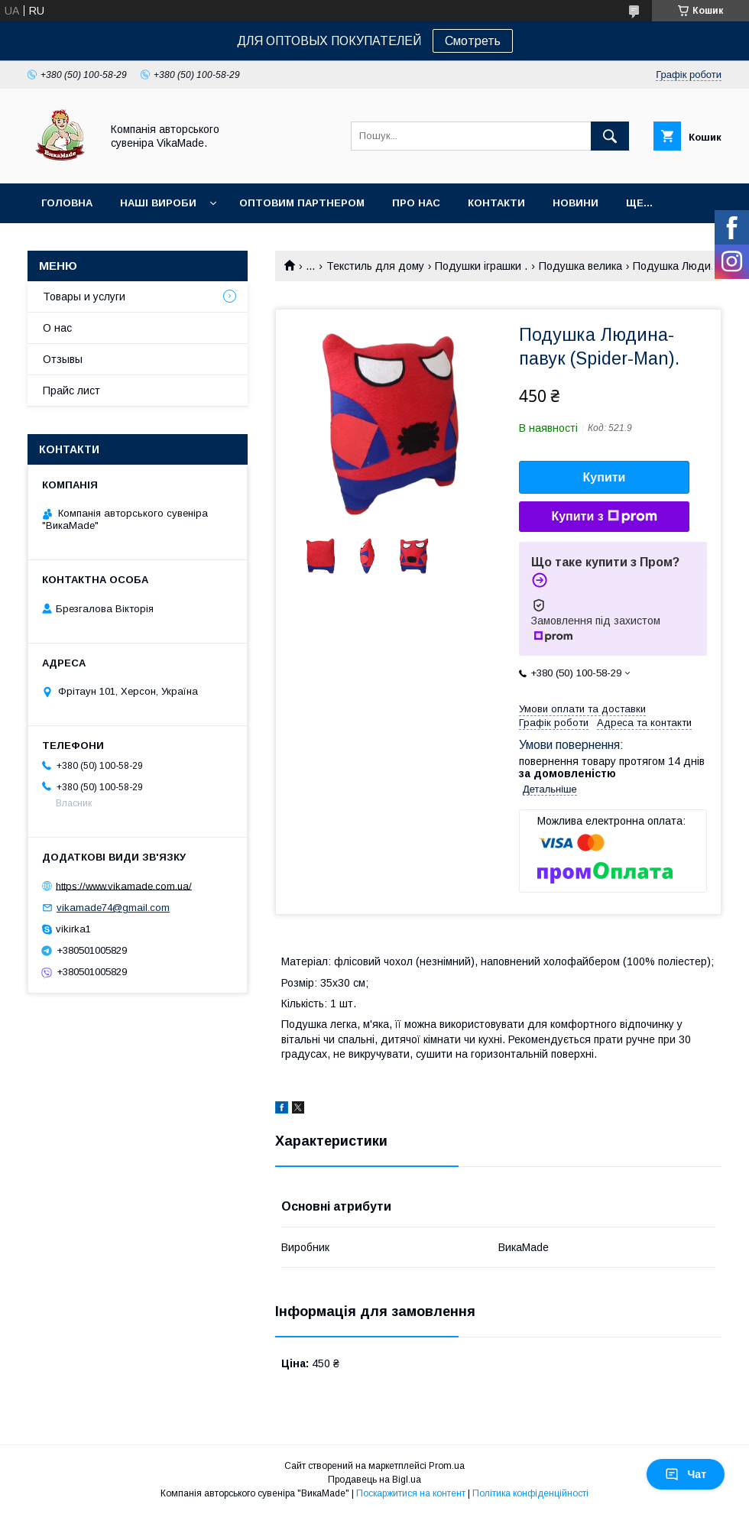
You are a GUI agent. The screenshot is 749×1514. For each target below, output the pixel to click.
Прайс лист (71, 390)
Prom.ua (447, 1466)
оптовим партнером (302, 203)
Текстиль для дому (375, 266)
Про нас (416, 203)
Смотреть (473, 40)
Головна (66, 203)
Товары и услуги (84, 296)
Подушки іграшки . (481, 266)
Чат (685, 1474)
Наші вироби (158, 203)
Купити (604, 477)
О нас (57, 328)
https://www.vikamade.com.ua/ (124, 885)
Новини (575, 203)
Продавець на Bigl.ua (374, 1479)
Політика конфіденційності (530, 1493)
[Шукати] (610, 136)
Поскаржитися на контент (410, 1493)
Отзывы (63, 359)
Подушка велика (580, 266)
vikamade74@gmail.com (113, 907)
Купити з (604, 517)
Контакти (496, 203)
